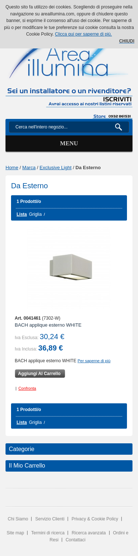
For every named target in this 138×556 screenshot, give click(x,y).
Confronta (27, 388)
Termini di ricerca (48, 532)
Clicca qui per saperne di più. (83, 34)
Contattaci (75, 539)
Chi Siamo (18, 519)
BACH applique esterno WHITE (48, 325)
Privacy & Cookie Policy (94, 519)
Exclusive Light (56, 167)
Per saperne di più (94, 361)
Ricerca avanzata (89, 532)
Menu (69, 143)
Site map (15, 532)
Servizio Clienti (49, 519)
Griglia (35, 214)
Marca (29, 167)
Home (12, 167)
